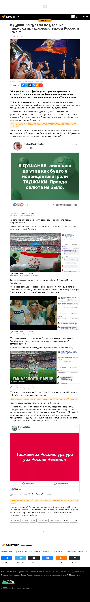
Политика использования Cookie (13, 575)
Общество (25, 521)
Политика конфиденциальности (72, 572)
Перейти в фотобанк (36, 81)
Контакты (13, 572)
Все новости (15, 521)
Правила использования (27, 572)
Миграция (82, 552)
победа (33, 521)
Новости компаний (52, 572)
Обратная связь (75, 575)
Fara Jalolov (15, 496)
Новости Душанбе (55, 521)
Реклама (40, 572)
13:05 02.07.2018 (16, 36)
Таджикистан (42, 521)
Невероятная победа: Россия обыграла (29, 500)
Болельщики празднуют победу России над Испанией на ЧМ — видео (43, 399)
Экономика (59, 552)
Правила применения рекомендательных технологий (47, 575)
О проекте (5, 572)
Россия (37, 552)
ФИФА (66, 521)
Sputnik (14, 81)
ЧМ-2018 (74, 521)
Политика (47, 552)
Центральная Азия (23, 552)
